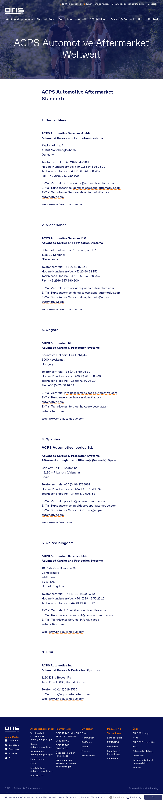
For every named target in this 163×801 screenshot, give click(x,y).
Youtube (11, 753)
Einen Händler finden (97, 3)
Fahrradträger (45, 19)
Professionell (88, 755)
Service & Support (122, 19)
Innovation (112, 746)
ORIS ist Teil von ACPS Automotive (23, 788)
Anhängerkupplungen (19, 19)
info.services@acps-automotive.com (89, 183)
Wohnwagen (88, 737)
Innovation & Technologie (91, 19)
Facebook (12, 749)
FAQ (135, 746)
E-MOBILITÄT (37, 775)
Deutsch (152, 3)
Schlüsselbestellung (143, 751)
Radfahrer (87, 742)
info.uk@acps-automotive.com (85, 610)
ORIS (14, 11)
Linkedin (11, 740)
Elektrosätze (37, 759)
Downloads (138, 755)
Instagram (12, 744)
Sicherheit (112, 758)
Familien (86, 751)
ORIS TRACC (62, 740)
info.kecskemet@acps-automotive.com (90, 392)
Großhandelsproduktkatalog (127, 3)
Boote (85, 733)
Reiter (85, 746)
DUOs (33, 763)
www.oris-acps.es (60, 522)
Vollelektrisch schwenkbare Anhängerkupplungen (41, 736)
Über (141, 19)
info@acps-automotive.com (71, 694)
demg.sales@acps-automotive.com (96, 187)
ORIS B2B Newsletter (144, 742)
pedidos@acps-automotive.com (85, 501)
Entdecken (65, 19)
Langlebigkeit (114, 737)
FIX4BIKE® (113, 742)
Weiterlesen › (98, 797)
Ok (153, 797)
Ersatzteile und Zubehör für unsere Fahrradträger (66, 763)
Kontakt (153, 19)
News (135, 737)
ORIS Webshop (71, 3)
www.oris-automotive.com (66, 204)
